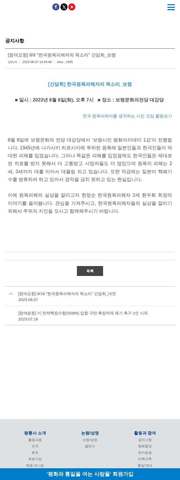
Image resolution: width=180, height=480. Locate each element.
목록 (90, 271)
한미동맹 (145, 452)
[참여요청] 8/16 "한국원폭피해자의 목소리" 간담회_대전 (67, 293)
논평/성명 (90, 433)
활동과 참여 (145, 433)
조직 (35, 446)
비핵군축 (145, 459)
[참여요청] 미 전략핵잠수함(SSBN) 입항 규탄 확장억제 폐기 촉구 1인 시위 (83, 313)
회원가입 (35, 459)
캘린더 (90, 446)
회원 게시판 (35, 465)
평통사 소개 (35, 433)
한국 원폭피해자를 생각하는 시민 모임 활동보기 (127, 116)
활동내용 (35, 440)
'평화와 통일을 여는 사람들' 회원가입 (90, 474)
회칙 (35, 452)
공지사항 (145, 440)
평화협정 (145, 446)
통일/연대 (145, 465)
